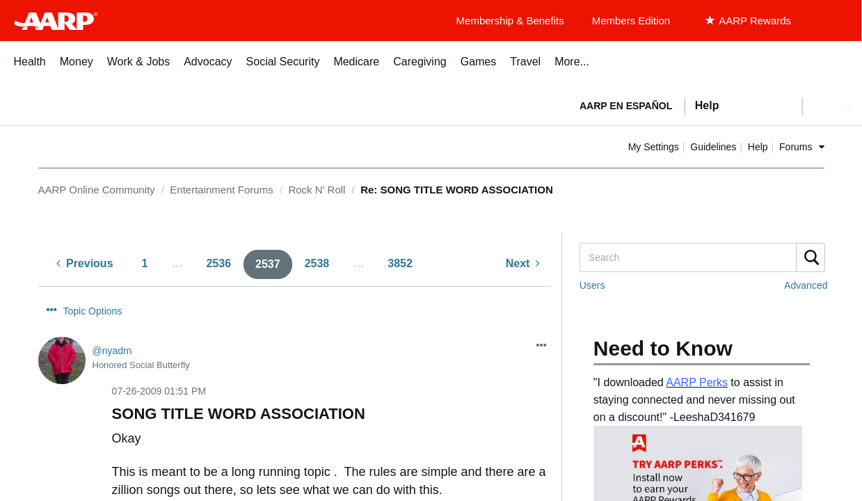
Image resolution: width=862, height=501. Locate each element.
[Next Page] (523, 264)
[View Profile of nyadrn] (112, 325)
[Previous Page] (85, 264)
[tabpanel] (708, 104)
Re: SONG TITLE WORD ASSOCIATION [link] (456, 190)
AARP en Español (626, 105)
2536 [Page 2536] (218, 263)
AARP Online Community (96, 190)
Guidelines (758, 146)
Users (592, 285)
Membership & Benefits (510, 20)
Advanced (805, 285)
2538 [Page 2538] (317, 263)
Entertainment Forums (221, 190)
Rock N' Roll (316, 190)
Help (802, 146)
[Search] (702, 257)
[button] (825, 106)
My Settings (698, 146)
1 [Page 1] (145, 263)
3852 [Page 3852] (400, 263)
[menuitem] (30, 69)
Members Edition (631, 20)
